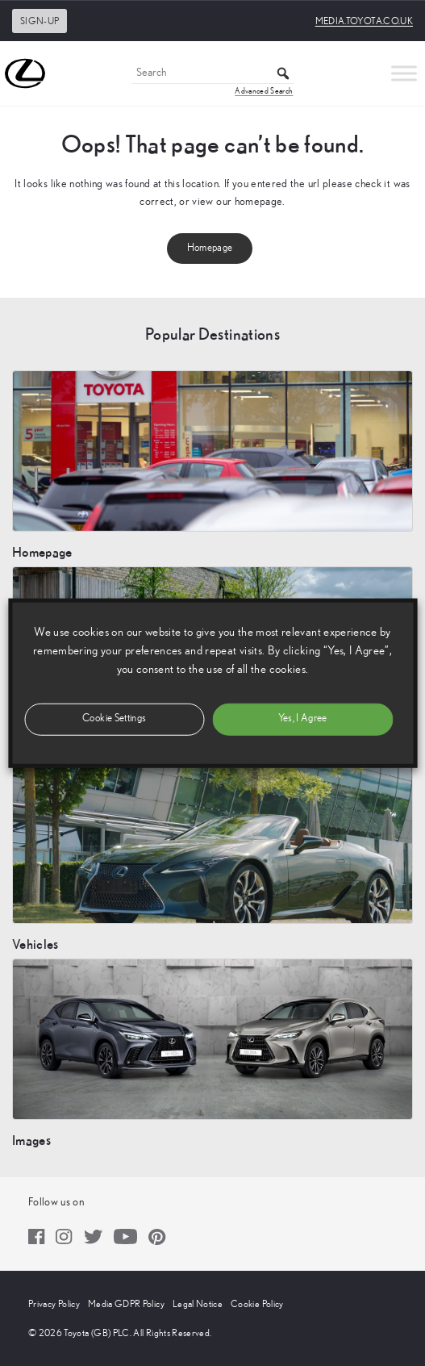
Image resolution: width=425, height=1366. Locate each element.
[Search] (213, 74)
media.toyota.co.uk (364, 21)
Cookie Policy (257, 1304)
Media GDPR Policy (126, 1304)
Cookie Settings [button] (114, 718)
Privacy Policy (54, 1304)
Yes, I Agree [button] (302, 718)
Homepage (210, 248)
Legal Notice (198, 1304)
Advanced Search (264, 91)
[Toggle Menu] (404, 73)
